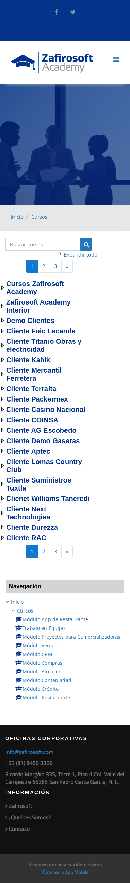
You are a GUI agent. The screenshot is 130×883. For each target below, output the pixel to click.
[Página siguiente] (67, 266)
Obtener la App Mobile (65, 872)
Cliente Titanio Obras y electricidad (43, 345)
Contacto (19, 828)
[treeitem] (65, 650)
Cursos (39, 216)
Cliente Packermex (37, 399)
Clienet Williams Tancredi (48, 498)
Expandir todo (80, 254)
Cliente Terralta (31, 388)
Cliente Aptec (28, 451)
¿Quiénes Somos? (29, 817)
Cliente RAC (26, 538)
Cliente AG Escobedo (41, 430)
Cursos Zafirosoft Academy (35, 287)
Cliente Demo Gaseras (43, 441)
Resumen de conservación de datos (65, 864)
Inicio (17, 216)
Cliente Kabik (28, 360)
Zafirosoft (20, 805)
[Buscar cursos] (43, 244)
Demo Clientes (30, 320)
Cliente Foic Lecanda (41, 331)
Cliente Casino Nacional (45, 409)
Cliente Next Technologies (28, 513)
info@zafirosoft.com (29, 751)
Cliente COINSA (32, 420)
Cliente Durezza (32, 527)
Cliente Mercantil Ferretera (34, 374)
